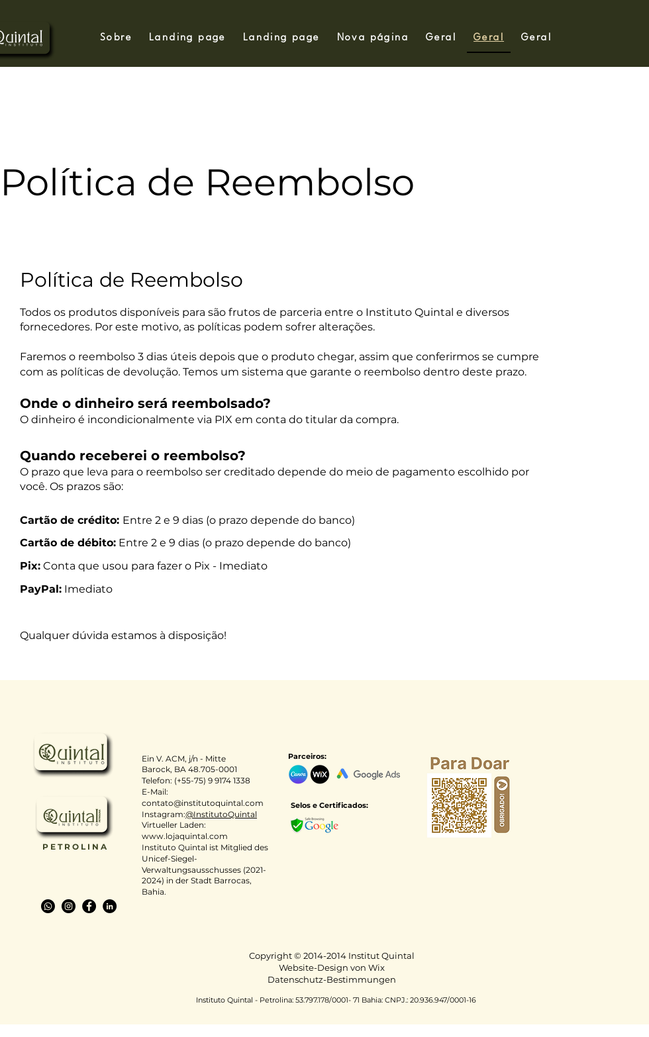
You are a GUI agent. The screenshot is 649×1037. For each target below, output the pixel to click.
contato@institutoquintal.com (203, 803)
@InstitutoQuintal (221, 814)
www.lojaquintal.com (185, 836)
